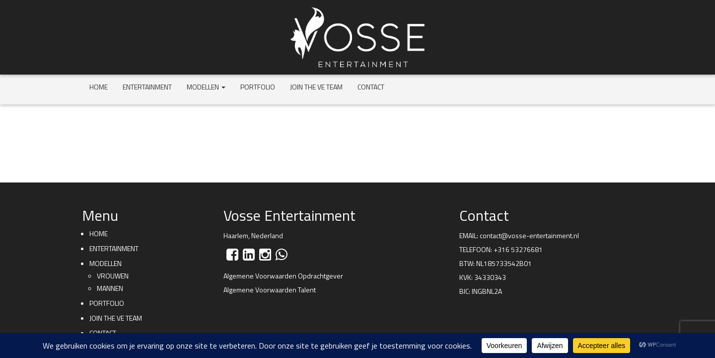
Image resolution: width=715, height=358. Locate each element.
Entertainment (147, 87)
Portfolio (257, 87)
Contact (371, 87)
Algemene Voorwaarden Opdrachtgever (283, 275)
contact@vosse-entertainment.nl (529, 235)
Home (98, 87)
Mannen (110, 288)
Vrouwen (113, 275)
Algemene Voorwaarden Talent (269, 289)
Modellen (206, 87)
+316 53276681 (518, 249)
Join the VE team (316, 87)
